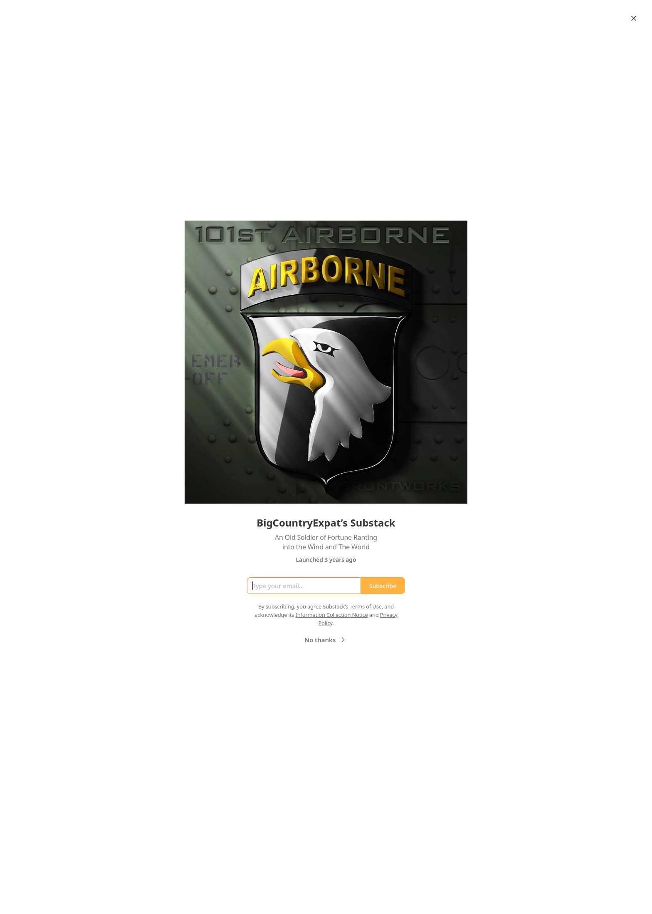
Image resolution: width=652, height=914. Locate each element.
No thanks (325, 640)
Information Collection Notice (331, 614)
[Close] (633, 18)
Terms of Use (366, 606)
